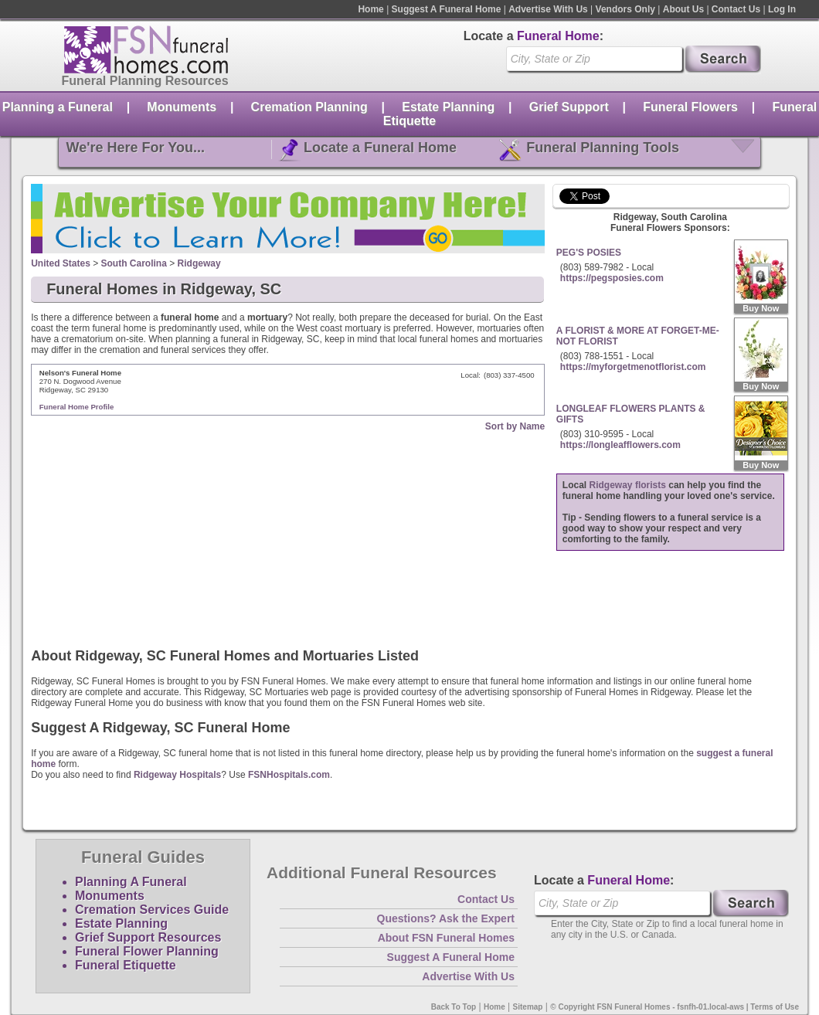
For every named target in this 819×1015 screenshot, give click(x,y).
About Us (683, 9)
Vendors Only (625, 9)
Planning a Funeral (57, 107)
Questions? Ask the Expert (446, 918)
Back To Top (454, 1007)
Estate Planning (448, 107)
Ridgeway (199, 263)
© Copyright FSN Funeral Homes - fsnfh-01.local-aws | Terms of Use (674, 1007)
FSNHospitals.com (289, 774)
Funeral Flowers (690, 107)
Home (370, 9)
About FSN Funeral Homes (446, 938)
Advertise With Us (548, 9)
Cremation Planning (309, 107)
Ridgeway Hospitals (177, 774)
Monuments (181, 107)
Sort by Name (515, 426)
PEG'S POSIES (588, 252)
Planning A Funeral (131, 881)
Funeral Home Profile (76, 406)
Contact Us (736, 9)
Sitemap (528, 1007)
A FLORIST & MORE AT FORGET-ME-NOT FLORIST (637, 336)
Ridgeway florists (628, 485)
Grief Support (569, 107)
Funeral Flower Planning (147, 951)
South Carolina (134, 263)
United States (60, 263)
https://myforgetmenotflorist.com (633, 367)
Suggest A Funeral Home (446, 9)
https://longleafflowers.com (620, 445)
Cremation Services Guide (152, 909)
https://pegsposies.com (612, 278)
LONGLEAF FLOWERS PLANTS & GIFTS (630, 414)
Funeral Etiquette (125, 965)
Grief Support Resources (148, 937)
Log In (782, 9)
